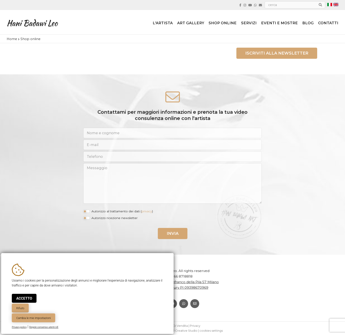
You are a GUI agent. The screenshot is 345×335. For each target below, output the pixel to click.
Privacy (195, 325)
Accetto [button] (24, 298)
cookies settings (211, 330)
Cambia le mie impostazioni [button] (33, 318)
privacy (147, 211)
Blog (308, 23)
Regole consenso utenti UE (43, 327)
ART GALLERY (190, 23)
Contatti (328, 23)
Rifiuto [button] (20, 308)
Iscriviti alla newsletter (276, 53)
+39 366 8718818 (179, 276)
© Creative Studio (184, 330)
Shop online (223, 23)
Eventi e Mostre (279, 23)
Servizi (249, 23)
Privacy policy (19, 327)
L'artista (163, 23)
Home (12, 39)
